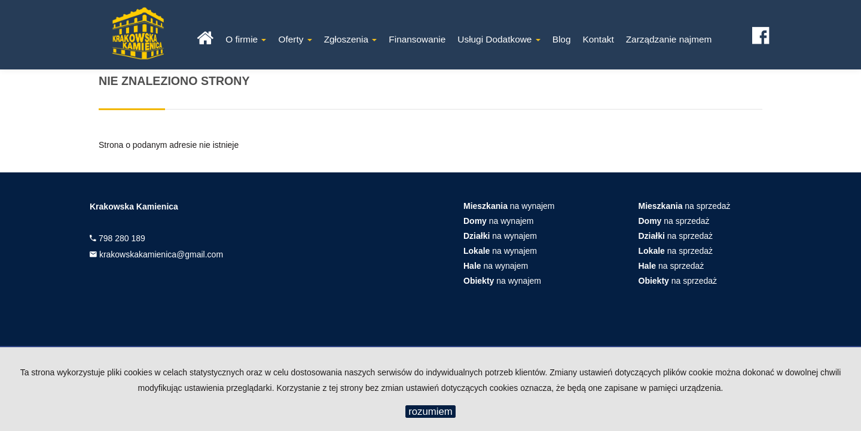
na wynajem (509, 206)
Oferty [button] (295, 39)
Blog (561, 39)
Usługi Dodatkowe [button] (498, 39)
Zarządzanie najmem (669, 39)
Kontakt (597, 39)
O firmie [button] (245, 39)
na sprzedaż (685, 206)
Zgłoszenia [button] (350, 39)
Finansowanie (417, 39)
